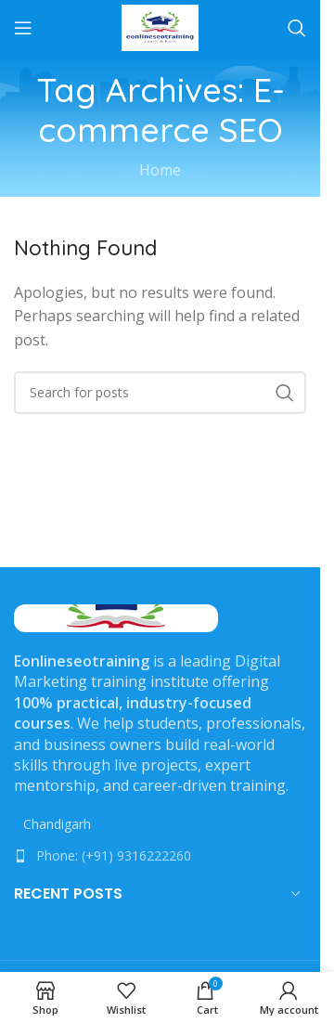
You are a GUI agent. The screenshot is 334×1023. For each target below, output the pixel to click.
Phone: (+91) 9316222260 (113, 855)
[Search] (296, 27)
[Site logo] (160, 26)
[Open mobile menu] (23, 27)
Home (160, 170)
